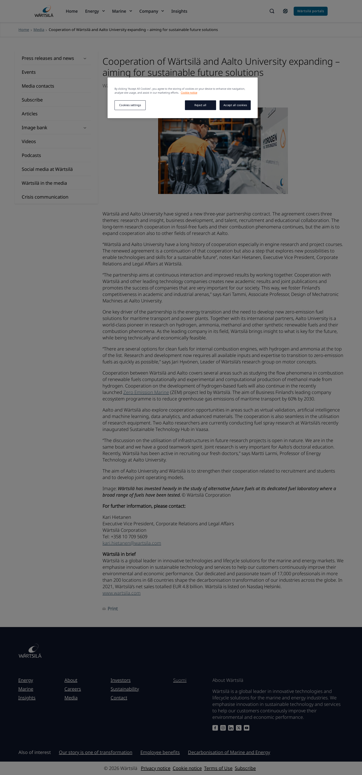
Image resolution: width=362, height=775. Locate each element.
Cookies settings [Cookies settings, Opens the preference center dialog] (130, 105)
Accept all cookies (235, 105)
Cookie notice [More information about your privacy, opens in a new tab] (189, 92)
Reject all (200, 105)
